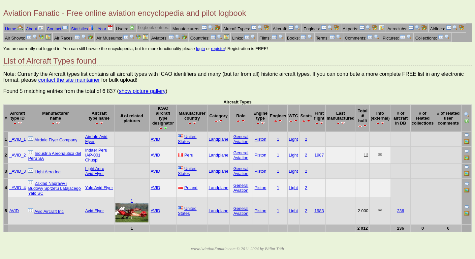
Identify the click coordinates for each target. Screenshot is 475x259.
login (200, 48)
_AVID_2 (17, 155)
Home (14, 28)
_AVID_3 (17, 171)
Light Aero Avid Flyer (94, 171)
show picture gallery (142, 91)
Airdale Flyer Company (55, 139)
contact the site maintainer (69, 80)
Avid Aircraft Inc (49, 211)
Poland (191, 187)
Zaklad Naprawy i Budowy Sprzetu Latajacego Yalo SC (54, 188)
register (218, 48)
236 (400, 210)
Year (105, 28)
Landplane (218, 139)
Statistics (82, 28)
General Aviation (240, 139)
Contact (57, 28)
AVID (155, 139)
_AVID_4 (17, 187)
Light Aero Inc (47, 171)
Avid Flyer (94, 210)
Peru (188, 155)
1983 (319, 210)
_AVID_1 (17, 139)
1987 (319, 155)
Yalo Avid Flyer (99, 187)
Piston (261, 139)
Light (293, 139)
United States (187, 139)
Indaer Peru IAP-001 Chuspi (96, 155)
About (35, 28)
